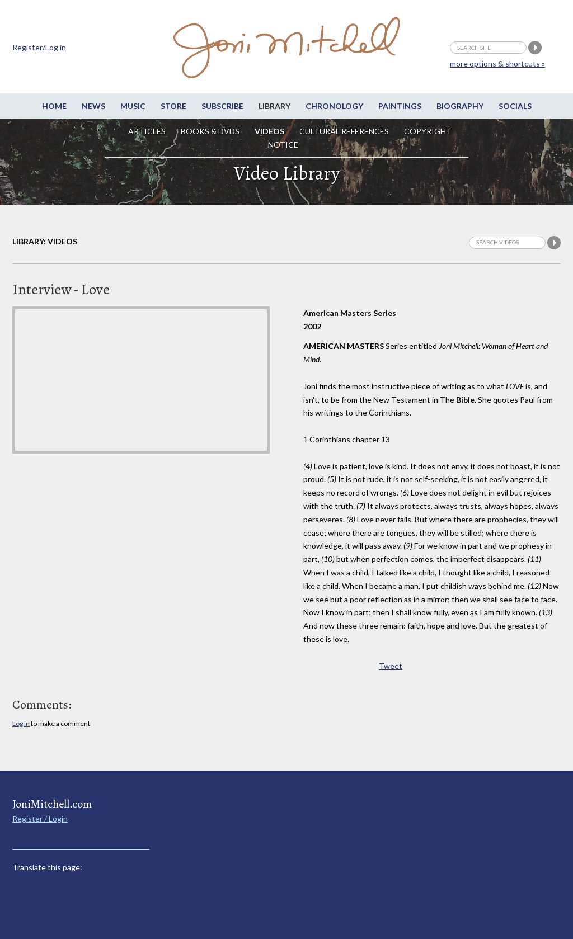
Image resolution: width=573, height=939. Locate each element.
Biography (459, 106)
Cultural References (344, 131)
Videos (269, 131)
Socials (515, 106)
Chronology (334, 106)
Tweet (390, 666)
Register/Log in (39, 47)
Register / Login (40, 818)
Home (54, 106)
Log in (21, 723)
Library (274, 106)
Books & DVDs (210, 131)
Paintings (399, 106)
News (93, 106)
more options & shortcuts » (497, 63)
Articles (147, 131)
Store (173, 106)
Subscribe (222, 106)
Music (132, 106)
